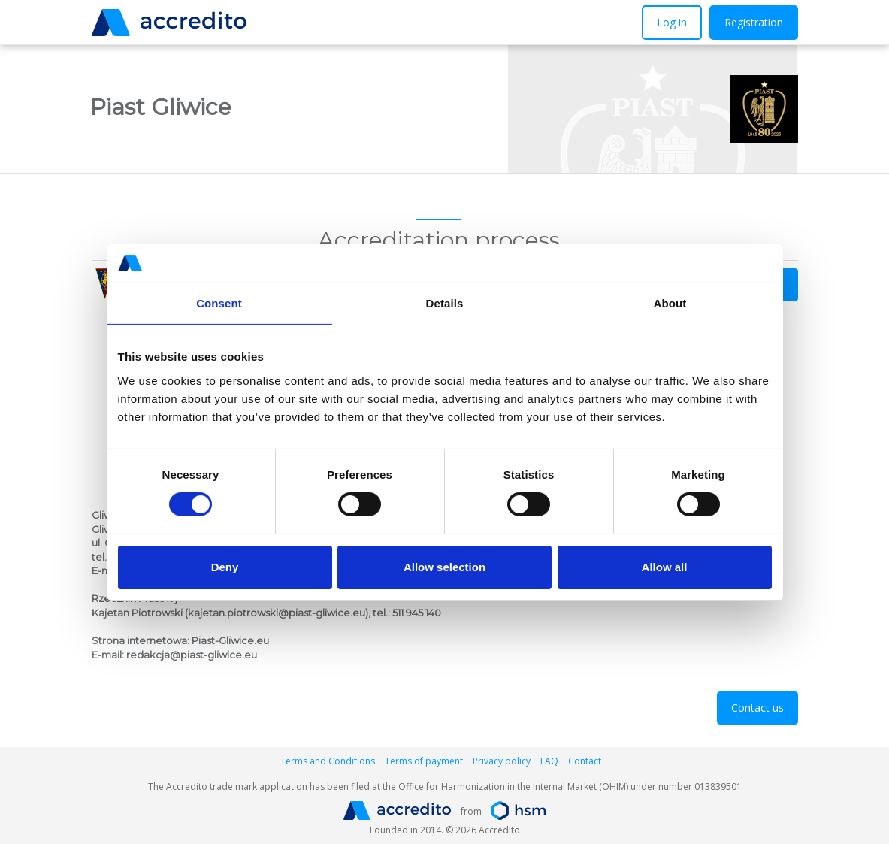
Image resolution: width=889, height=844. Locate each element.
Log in (672, 22)
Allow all (665, 567)
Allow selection (444, 567)
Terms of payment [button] (424, 761)
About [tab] (670, 303)
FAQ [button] (549, 761)
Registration (753, 22)
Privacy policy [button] (502, 761)
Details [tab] (445, 303)
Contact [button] (584, 761)
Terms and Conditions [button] (327, 761)
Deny (225, 567)
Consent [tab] (219, 303)
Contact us (757, 707)
